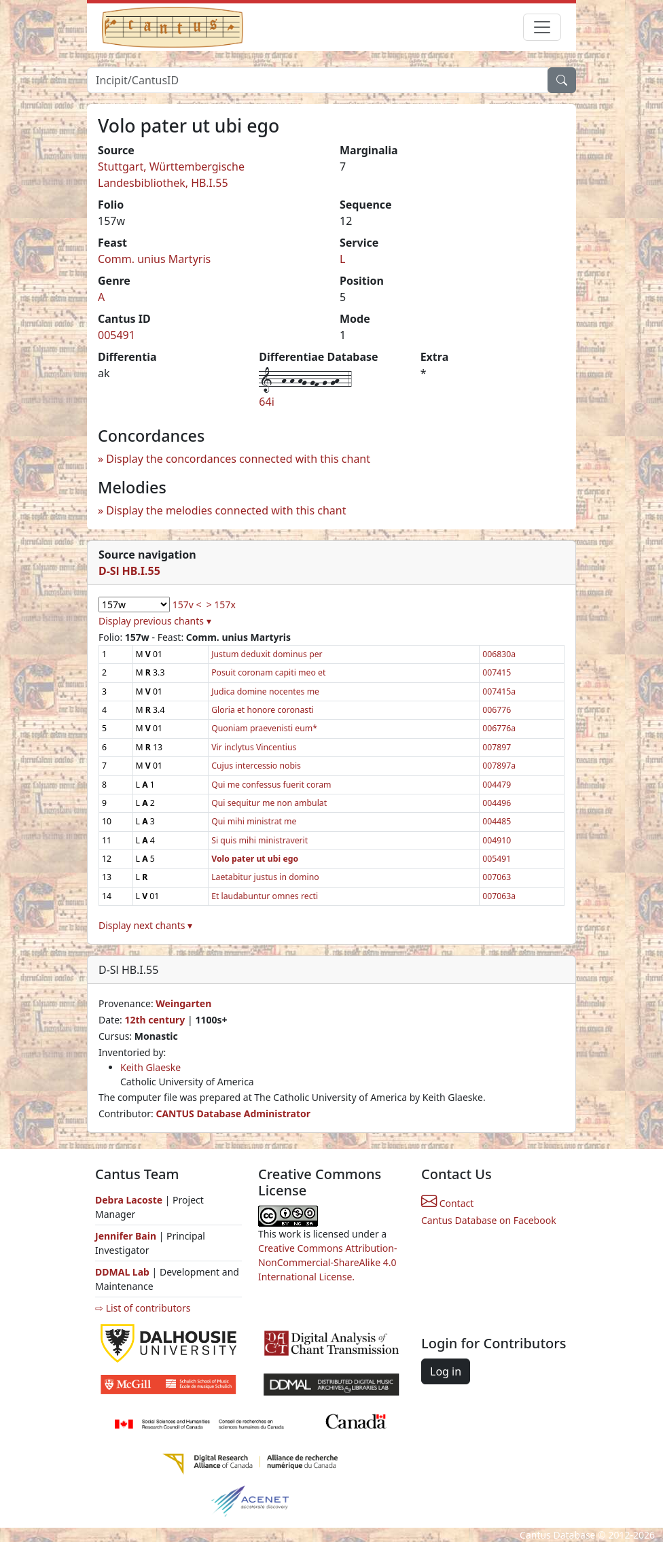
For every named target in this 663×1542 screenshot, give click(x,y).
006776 (496, 710)
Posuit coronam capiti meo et (268, 672)
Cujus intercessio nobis (256, 765)
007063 (496, 877)
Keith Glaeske (150, 1067)
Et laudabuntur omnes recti (264, 896)
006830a (499, 654)
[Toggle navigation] (542, 27)
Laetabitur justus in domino (265, 877)
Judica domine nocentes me (265, 691)
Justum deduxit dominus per (266, 654)
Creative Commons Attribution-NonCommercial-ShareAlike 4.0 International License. (327, 1262)
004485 (496, 821)
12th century (154, 1019)
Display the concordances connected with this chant (238, 458)
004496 (496, 803)
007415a (499, 691)
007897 (496, 747)
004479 (496, 784)
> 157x (221, 604)
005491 (116, 335)
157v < (187, 604)
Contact (447, 1203)
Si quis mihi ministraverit (259, 840)
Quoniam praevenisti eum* (264, 728)
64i (266, 401)
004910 (496, 840)
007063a (499, 896)
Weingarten (183, 1003)
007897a (499, 765)
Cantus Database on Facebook (488, 1220)
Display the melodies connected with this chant (226, 510)
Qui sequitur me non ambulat (269, 803)
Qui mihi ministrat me (253, 821)
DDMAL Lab (122, 1271)
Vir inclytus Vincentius (253, 747)
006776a (499, 728)
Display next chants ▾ (145, 925)
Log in (445, 1371)
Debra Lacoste (128, 1199)
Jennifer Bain (127, 1235)
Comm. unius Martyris (154, 258)
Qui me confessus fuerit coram (271, 784)
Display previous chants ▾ (154, 620)
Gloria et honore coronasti (262, 710)
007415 (496, 672)
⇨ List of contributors (142, 1307)
